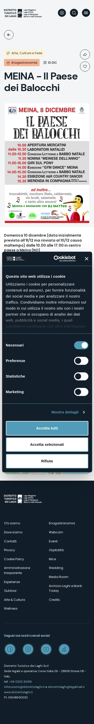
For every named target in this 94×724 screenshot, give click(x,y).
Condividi (85, 54)
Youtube (46, 649)
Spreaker (64, 649)
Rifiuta (47, 461)
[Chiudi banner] (86, 258)
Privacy (9, 550)
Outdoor (10, 591)
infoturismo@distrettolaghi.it (24, 687)
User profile (62, 13)
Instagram (28, 649)
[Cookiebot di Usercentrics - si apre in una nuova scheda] (56, 258)
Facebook (10, 649)
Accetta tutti (47, 428)
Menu (86, 13)
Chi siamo (12, 523)
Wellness (11, 608)
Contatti (10, 541)
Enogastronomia (62, 523)
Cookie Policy (14, 559)
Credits (54, 600)
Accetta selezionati (47, 444)
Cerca (74, 13)
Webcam (56, 532)
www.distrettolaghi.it (18, 692)
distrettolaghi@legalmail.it (66, 687)
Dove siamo (13, 532)
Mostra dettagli (64, 412)
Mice (52, 559)
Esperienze (12, 582)
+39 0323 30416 (20, 682)
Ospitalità (56, 550)
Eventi (9, 34)
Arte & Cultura (14, 600)
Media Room (58, 577)
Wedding (56, 568)
